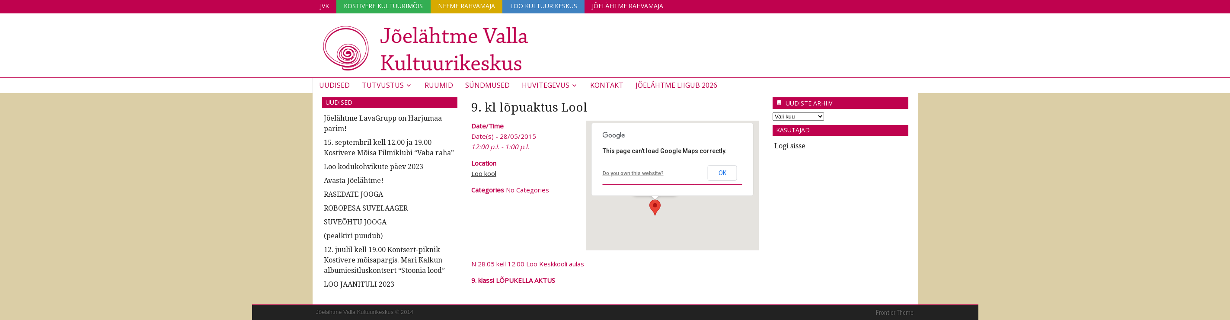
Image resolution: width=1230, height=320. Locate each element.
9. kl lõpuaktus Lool (529, 107)
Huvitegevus (545, 85)
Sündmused (487, 85)
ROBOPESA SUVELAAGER (366, 208)
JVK (324, 6)
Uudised (334, 85)
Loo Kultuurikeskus (545, 6)
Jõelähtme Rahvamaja (630, 6)
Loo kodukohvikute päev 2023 (373, 167)
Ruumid (439, 85)
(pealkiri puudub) (353, 236)
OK (722, 173)
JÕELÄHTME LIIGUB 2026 (676, 85)
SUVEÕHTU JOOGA (355, 222)
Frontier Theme (895, 313)
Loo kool (483, 173)
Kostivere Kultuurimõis (384, 6)
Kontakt (606, 85)
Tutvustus (383, 85)
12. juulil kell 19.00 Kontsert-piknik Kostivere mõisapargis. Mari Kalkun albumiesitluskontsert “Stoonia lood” (384, 260)
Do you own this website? (633, 173)
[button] (655, 207)
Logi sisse (789, 146)
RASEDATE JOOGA (353, 194)
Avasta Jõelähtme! (353, 180)
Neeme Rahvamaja (468, 6)
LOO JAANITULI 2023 (359, 284)
